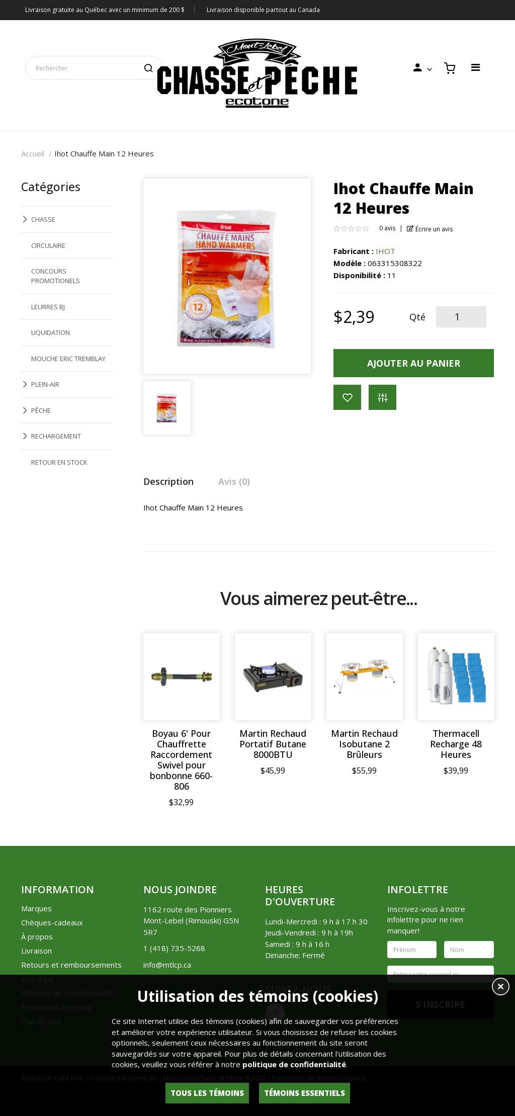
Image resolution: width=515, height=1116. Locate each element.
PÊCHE (41, 410)
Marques (36, 908)
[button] (500, 987)
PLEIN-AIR (45, 384)
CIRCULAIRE (48, 245)
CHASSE (43, 219)
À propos (37, 936)
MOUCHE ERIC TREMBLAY (68, 358)
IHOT (385, 251)
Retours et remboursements (71, 964)
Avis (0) (234, 481)
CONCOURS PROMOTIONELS (55, 276)
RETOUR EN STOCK (59, 462)
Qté (417, 317)
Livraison (36, 950)
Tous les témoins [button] (207, 1093)
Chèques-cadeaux (52, 922)
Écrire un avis (430, 229)
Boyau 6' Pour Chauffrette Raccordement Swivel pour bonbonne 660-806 (181, 760)
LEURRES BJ (48, 306)
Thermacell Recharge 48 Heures (456, 744)
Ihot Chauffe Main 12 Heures (104, 153)
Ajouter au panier (413, 363)
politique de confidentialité (294, 1064)
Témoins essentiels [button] (304, 1093)
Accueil (32, 153)
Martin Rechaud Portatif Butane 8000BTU (272, 744)
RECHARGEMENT (56, 436)
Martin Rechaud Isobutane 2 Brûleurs (364, 744)
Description (168, 481)
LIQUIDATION (50, 332)
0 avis (387, 228)
